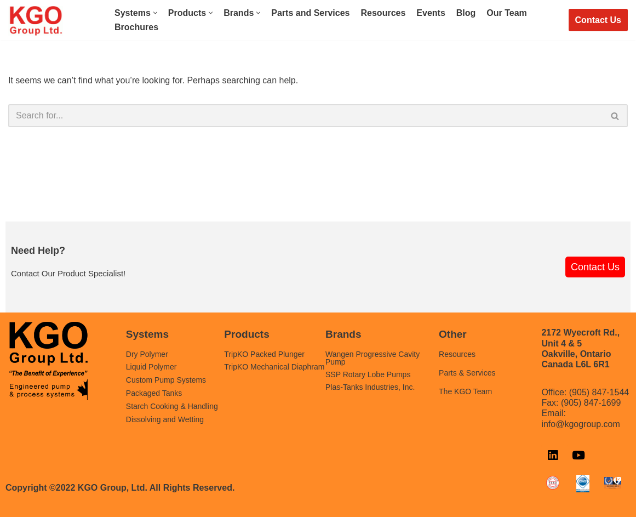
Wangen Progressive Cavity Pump (372, 358)
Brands (343, 334)
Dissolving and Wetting (165, 419)
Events (430, 13)
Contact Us (598, 20)
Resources (383, 13)
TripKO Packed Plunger (264, 354)
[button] (155, 13)
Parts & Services (467, 372)
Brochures (136, 27)
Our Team (506, 13)
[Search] (305, 115)
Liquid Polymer (151, 366)
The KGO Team (465, 391)
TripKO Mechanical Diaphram (274, 366)
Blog (466, 13)
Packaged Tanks (154, 393)
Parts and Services (310, 13)
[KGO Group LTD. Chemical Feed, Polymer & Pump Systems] (35, 21)
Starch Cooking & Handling (172, 406)
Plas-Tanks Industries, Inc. (370, 387)
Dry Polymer (147, 354)
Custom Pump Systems (166, 380)
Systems (147, 334)
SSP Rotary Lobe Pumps (367, 374)
